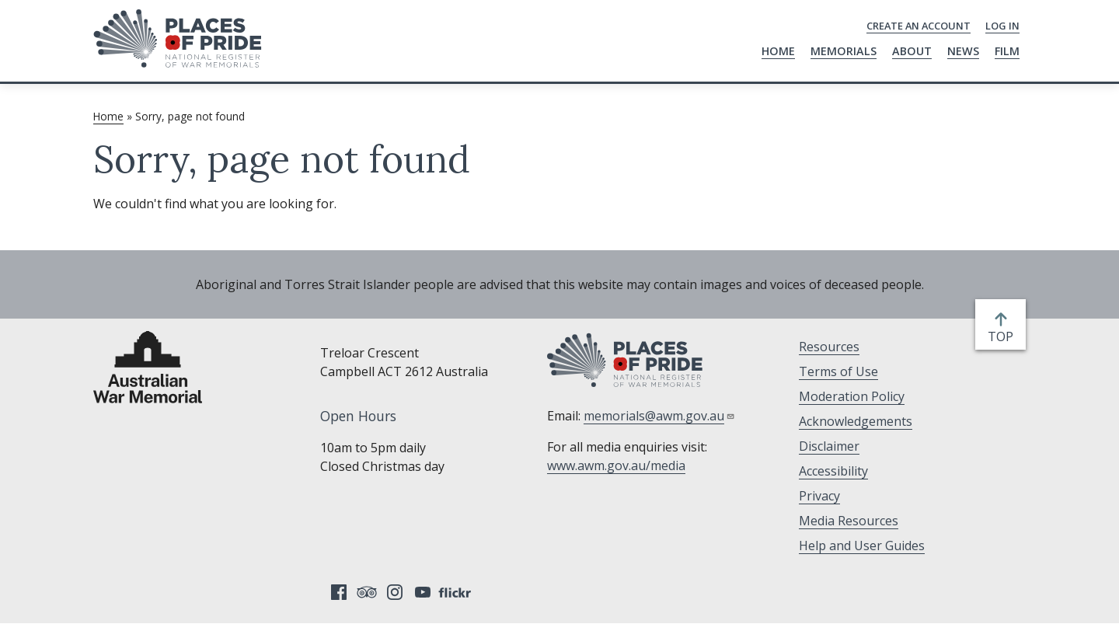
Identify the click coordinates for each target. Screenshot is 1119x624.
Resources (829, 346)
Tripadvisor (366, 592)
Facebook (338, 592)
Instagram (394, 592)
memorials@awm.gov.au (659, 415)
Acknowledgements (855, 421)
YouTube (422, 592)
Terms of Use (838, 371)
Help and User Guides (862, 545)
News (963, 51)
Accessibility (833, 470)
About (912, 51)
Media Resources (848, 520)
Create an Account (918, 26)
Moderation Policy (852, 396)
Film (1007, 51)
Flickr (457, 592)
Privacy (819, 495)
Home (778, 51)
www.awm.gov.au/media (616, 465)
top (1004, 336)
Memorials (843, 51)
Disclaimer (829, 446)
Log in (1002, 26)
